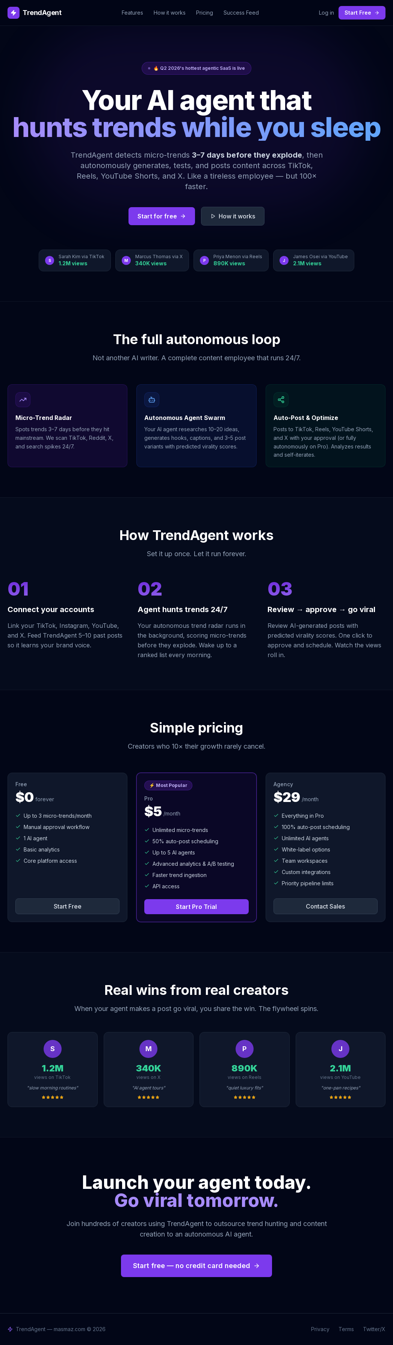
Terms (346, 1329)
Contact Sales (325, 906)
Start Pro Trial (196, 906)
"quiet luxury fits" (244, 1088)
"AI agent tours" (148, 1088)
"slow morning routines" (52, 1088)
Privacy (320, 1329)
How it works (170, 12)
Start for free (162, 216)
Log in (326, 12)
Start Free (362, 12)
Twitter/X (374, 1329)
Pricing (204, 12)
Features (132, 12)
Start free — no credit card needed (196, 1266)
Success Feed (241, 12)
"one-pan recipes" (340, 1088)
